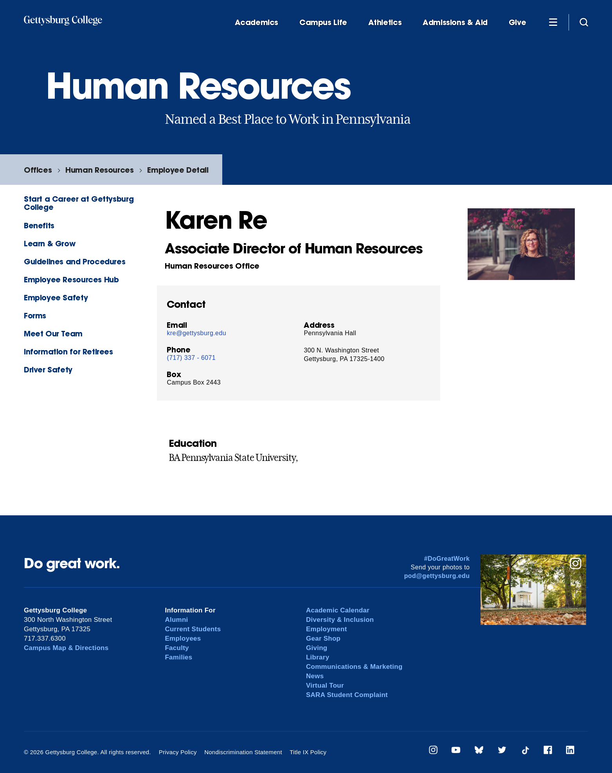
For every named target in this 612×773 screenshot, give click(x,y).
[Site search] (584, 21)
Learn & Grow (49, 243)
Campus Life (323, 22)
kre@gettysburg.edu (196, 333)
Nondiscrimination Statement (243, 752)
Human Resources (99, 170)
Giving (316, 648)
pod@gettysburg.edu (437, 576)
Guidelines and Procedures (74, 261)
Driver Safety (48, 369)
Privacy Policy (178, 752)
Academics (257, 22)
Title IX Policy (308, 752)
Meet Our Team (53, 333)
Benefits (39, 225)
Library (317, 657)
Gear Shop (323, 638)
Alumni (176, 619)
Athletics (385, 22)
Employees (183, 638)
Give (517, 22)
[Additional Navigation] (553, 21)
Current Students (193, 629)
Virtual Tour (325, 685)
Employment (326, 629)
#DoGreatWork (447, 558)
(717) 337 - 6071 (191, 357)
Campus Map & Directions (66, 648)
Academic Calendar (337, 610)
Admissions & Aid (455, 22)
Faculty (177, 648)
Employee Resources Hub (71, 279)
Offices (38, 170)
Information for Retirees (68, 351)
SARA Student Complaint (347, 695)
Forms (35, 315)
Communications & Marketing (354, 666)
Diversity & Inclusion (340, 619)
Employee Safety (56, 297)
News (315, 676)
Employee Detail (177, 170)
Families (178, 657)
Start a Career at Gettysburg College (78, 203)
